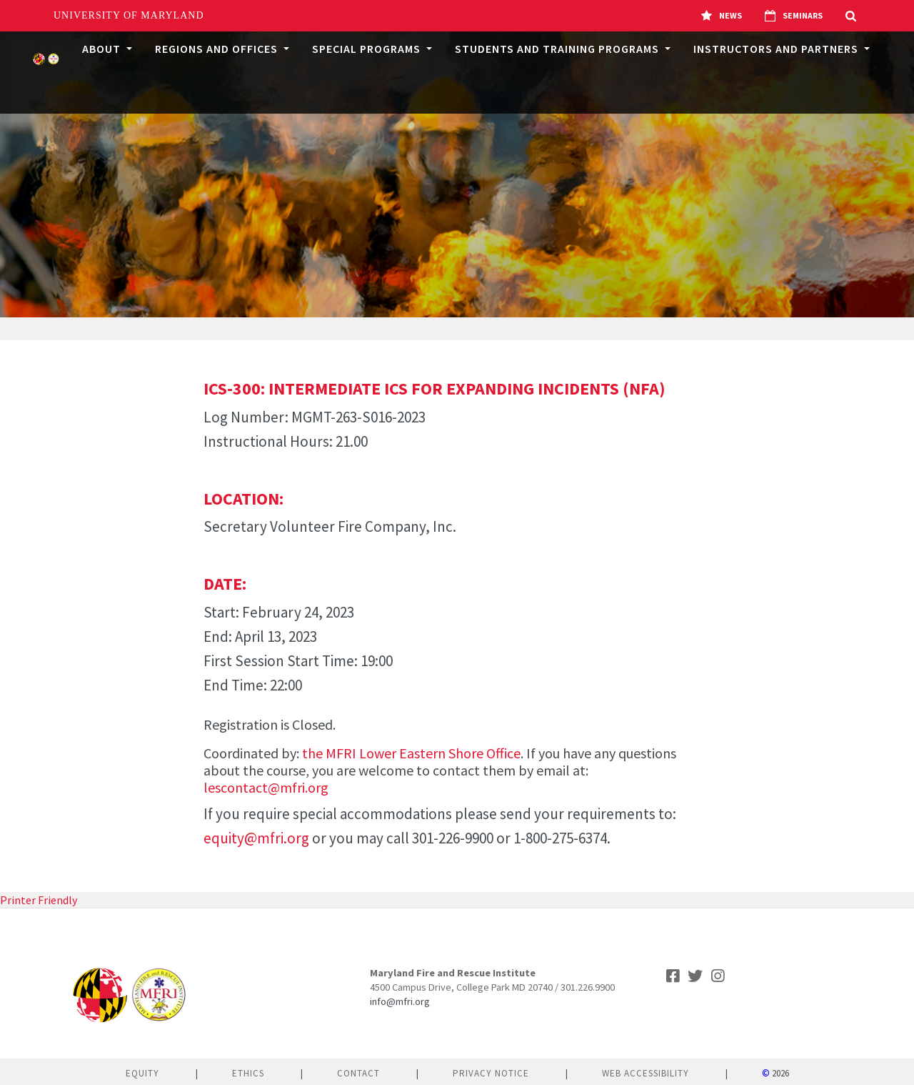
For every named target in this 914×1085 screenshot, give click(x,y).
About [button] (103, 48)
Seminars (794, 16)
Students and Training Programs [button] (558, 48)
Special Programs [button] (367, 48)
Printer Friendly (38, 900)
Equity (142, 1073)
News (721, 16)
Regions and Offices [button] (218, 48)
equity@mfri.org (256, 838)
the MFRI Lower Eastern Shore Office (411, 753)
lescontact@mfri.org (266, 787)
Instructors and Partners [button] (777, 48)
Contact (358, 1073)
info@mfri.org (400, 1001)
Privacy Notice (491, 1073)
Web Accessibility (645, 1073)
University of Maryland (129, 15)
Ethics (248, 1073)
